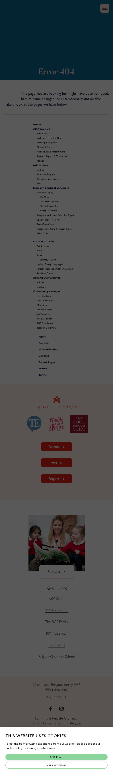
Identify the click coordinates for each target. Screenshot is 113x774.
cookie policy (14, 747)
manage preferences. (41, 747)
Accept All (56, 756)
